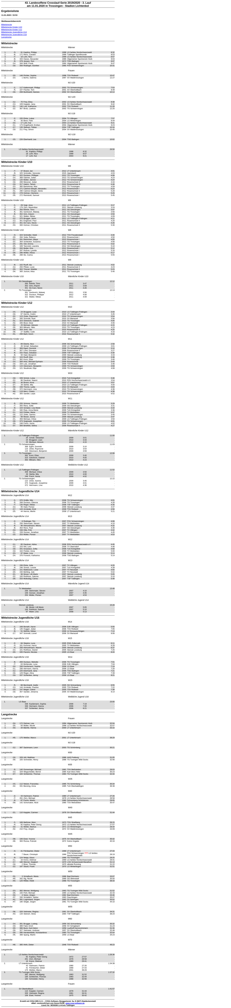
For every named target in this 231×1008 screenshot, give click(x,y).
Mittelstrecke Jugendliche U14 (14, 32)
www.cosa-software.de (75, 1003)
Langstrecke (6, 37)
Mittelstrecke (6, 24)
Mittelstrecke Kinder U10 (11, 27)
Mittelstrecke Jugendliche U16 (14, 34)
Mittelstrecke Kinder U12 (11, 29)
